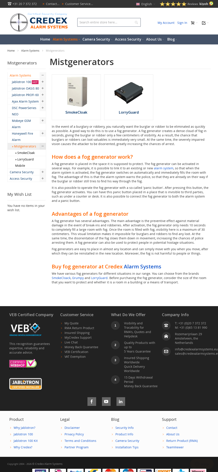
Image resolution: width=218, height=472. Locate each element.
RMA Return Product (79, 328)
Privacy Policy (74, 434)
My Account (166, 23)
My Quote (72, 323)
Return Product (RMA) (182, 441)
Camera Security (127, 441)
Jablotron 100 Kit (26, 441)
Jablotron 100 (23, 434)
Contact (171, 428)
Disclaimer (72, 428)
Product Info (124, 434)
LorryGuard (99, 278)
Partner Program (77, 447)
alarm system (163, 168)
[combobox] (109, 22)
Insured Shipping (77, 333)
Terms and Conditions (80, 441)
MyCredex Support (78, 337)
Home (11, 50)
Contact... (50, 4)
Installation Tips (127, 447)
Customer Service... (76, 4)
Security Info (124, 428)
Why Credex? (23, 447)
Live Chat (71, 342)
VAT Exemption (75, 356)
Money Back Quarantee (81, 347)
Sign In (182, 23)
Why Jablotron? (24, 428)
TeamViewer (175, 447)
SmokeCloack (61, 278)
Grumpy (78, 278)
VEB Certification (76, 352)
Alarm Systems (30, 50)
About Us (172, 434)
